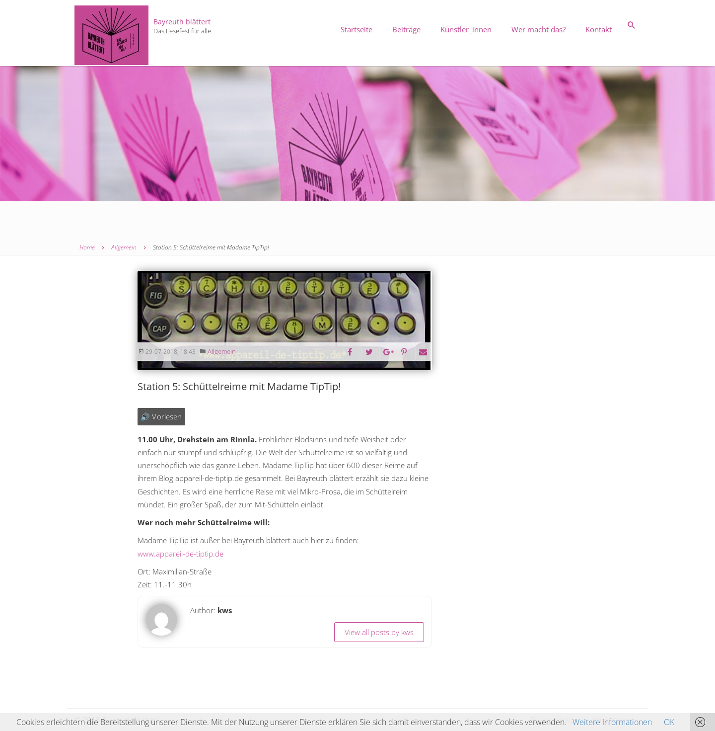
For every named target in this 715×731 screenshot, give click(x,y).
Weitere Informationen (612, 722)
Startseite (356, 29)
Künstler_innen (466, 29)
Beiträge (406, 29)
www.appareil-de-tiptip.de (180, 554)
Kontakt (598, 29)
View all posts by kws (379, 632)
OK (669, 722)
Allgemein (222, 351)
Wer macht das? (538, 29)
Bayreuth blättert (182, 21)
